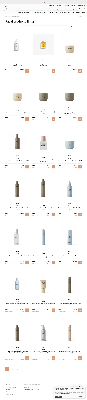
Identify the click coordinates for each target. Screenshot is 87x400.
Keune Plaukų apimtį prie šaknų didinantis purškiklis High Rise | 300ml (43, 256)
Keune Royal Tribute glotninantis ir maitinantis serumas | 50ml (43, 64)
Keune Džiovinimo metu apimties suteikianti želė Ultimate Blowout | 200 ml (43, 352)
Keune (17, 60)
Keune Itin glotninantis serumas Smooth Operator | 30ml (43, 160)
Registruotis (59, 9)
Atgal (80, 16)
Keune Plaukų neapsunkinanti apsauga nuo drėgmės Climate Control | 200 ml (17, 352)
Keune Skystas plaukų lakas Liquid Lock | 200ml (17, 160)
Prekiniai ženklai (70, 5)
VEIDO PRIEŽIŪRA (53, 12)
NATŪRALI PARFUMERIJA (24, 12)
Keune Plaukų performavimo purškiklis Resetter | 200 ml (17, 256)
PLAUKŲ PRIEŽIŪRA (39, 12)
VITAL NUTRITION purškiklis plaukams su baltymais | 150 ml (17, 64)
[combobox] (44, 27)
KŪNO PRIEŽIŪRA (65, 12)
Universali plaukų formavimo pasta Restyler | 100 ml (70, 64)
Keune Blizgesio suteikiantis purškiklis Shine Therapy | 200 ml (69, 352)
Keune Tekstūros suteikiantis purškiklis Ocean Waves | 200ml (17, 304)
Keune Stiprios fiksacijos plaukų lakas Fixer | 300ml (43, 208)
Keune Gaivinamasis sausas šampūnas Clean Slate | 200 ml (70, 304)
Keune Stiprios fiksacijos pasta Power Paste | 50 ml (43, 304)
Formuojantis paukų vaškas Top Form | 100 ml (17, 113)
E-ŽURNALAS (81, 5)
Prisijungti (72, 9)
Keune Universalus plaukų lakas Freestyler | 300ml (17, 208)
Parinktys (80, 396)
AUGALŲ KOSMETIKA (79, 12)
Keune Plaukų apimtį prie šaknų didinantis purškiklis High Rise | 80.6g (70, 256)
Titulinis (7, 16)
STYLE (17, 62)
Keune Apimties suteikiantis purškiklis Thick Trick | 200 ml (69, 208)
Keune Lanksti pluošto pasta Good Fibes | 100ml (70, 160)
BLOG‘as (51, 5)
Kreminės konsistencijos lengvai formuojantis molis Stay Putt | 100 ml (70, 112)
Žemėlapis (59, 5)
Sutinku (58, 396)
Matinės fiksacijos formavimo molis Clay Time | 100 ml (43, 112)
